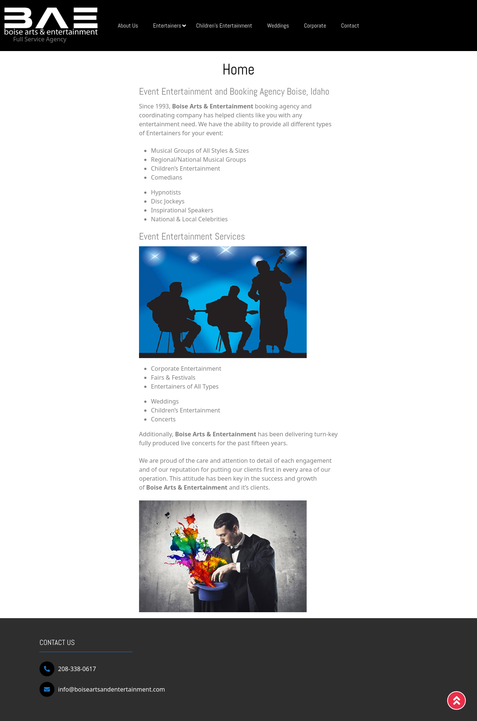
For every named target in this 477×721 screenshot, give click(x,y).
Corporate (315, 25)
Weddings (278, 25)
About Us (128, 25)
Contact (350, 25)
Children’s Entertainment (224, 25)
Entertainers (169, 25)
